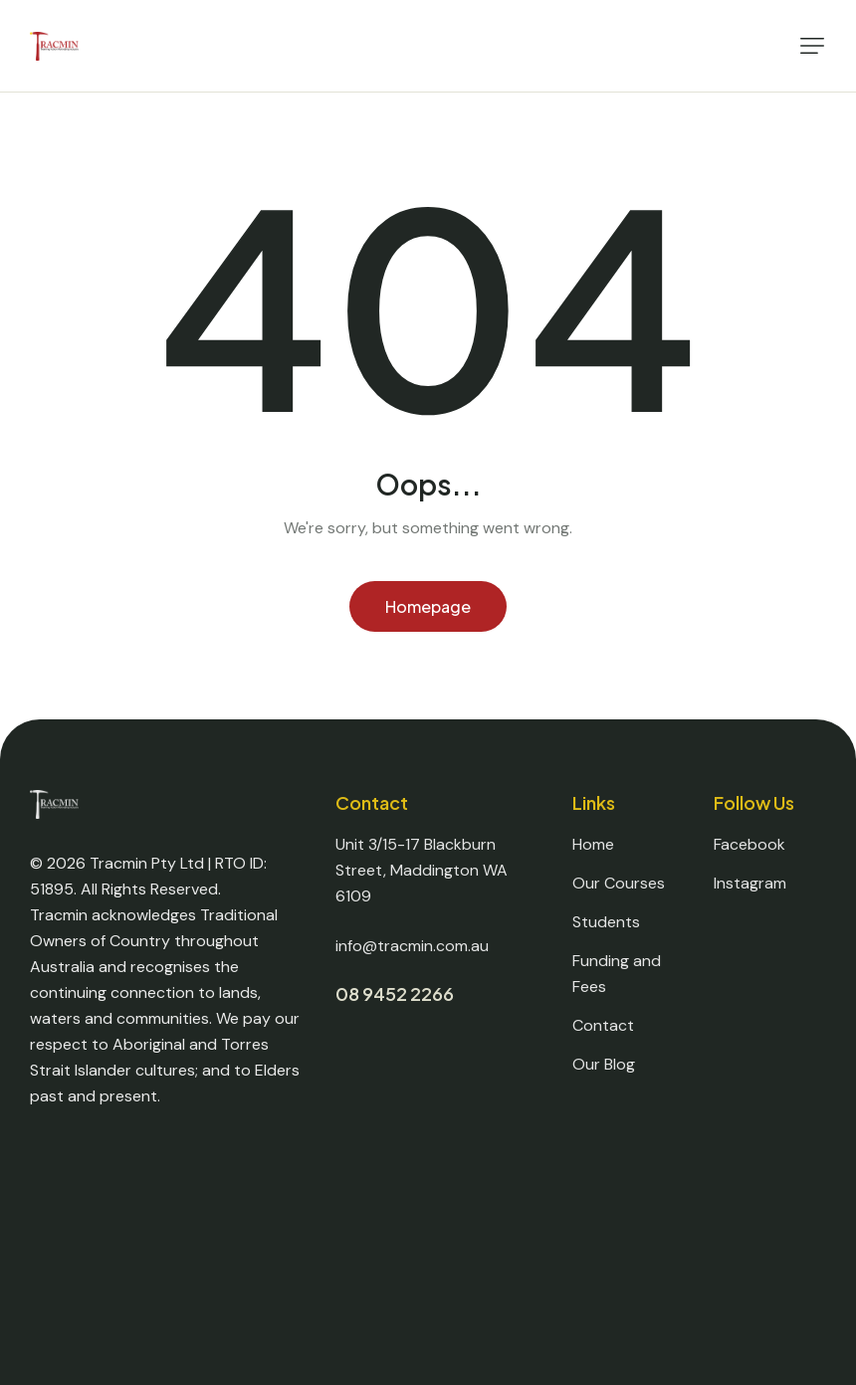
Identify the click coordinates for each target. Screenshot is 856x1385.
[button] (812, 46)
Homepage (428, 606)
